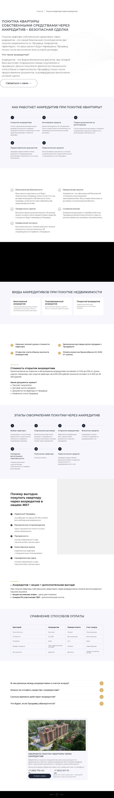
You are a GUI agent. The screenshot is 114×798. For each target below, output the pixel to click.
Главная (40, 11)
